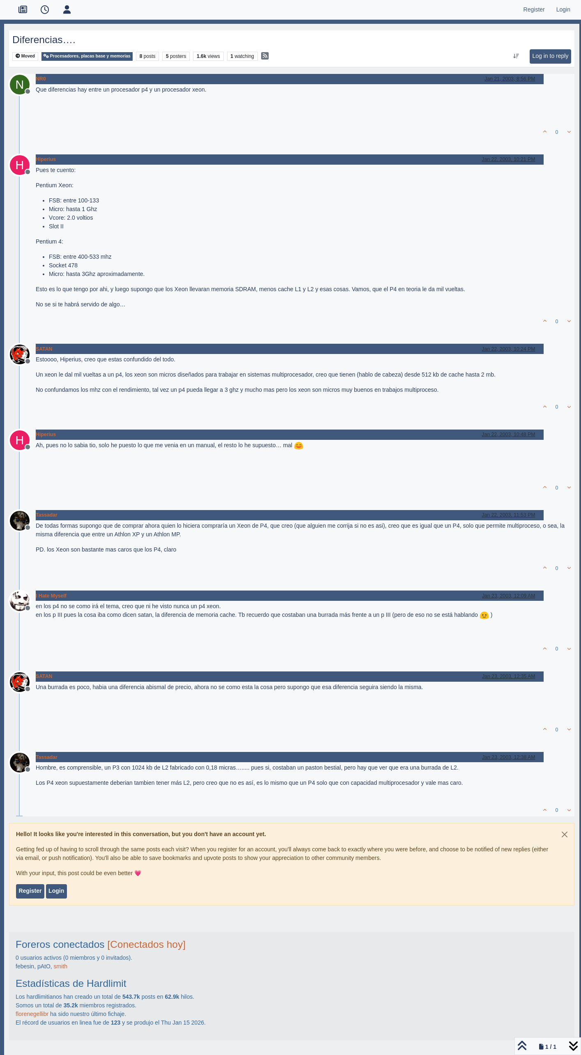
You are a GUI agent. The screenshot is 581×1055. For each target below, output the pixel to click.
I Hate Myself (51, 596)
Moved (25, 56)
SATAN (44, 349)
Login (56, 890)
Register (29, 890)
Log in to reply (551, 56)
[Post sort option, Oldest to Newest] (516, 56)
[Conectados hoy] (146, 944)
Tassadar (46, 515)
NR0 (41, 79)
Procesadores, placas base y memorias (87, 56)
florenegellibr (32, 1014)
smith (60, 966)
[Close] (564, 834)
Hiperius (46, 159)
